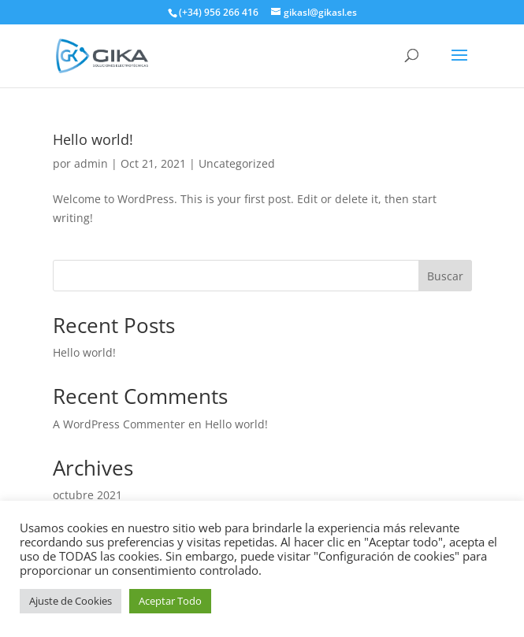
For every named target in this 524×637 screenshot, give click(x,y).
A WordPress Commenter (119, 424)
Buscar (445, 276)
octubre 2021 (87, 494)
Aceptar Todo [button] (170, 601)
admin (91, 163)
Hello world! (93, 139)
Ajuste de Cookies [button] (70, 601)
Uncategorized (237, 163)
